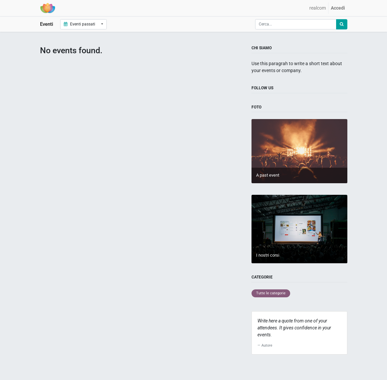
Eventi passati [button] (80, 24)
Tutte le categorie (271, 293)
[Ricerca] (341, 24)
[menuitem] (317, 8)
